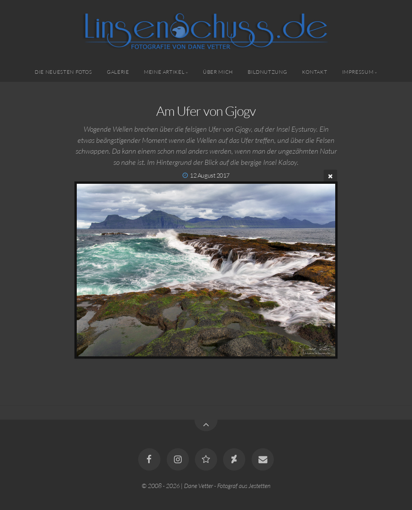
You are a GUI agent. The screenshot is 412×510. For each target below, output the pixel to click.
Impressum (358, 72)
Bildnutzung (267, 72)
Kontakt (314, 72)
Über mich (218, 72)
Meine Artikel (164, 72)
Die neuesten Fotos (63, 72)
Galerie (118, 72)
